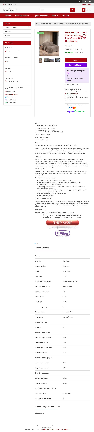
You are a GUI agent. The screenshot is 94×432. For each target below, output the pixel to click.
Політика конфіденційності (62, 429)
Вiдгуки (7, 35)
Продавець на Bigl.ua (47, 427)
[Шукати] (72, 10)
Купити (76, 60)
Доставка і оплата (42, 16)
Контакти (65, 16)
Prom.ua (56, 426)
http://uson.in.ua (11, 91)
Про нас (55, 16)
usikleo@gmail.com (12, 94)
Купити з (75, 65)
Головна (8, 16)
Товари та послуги (22, 16)
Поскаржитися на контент (47, 429)
